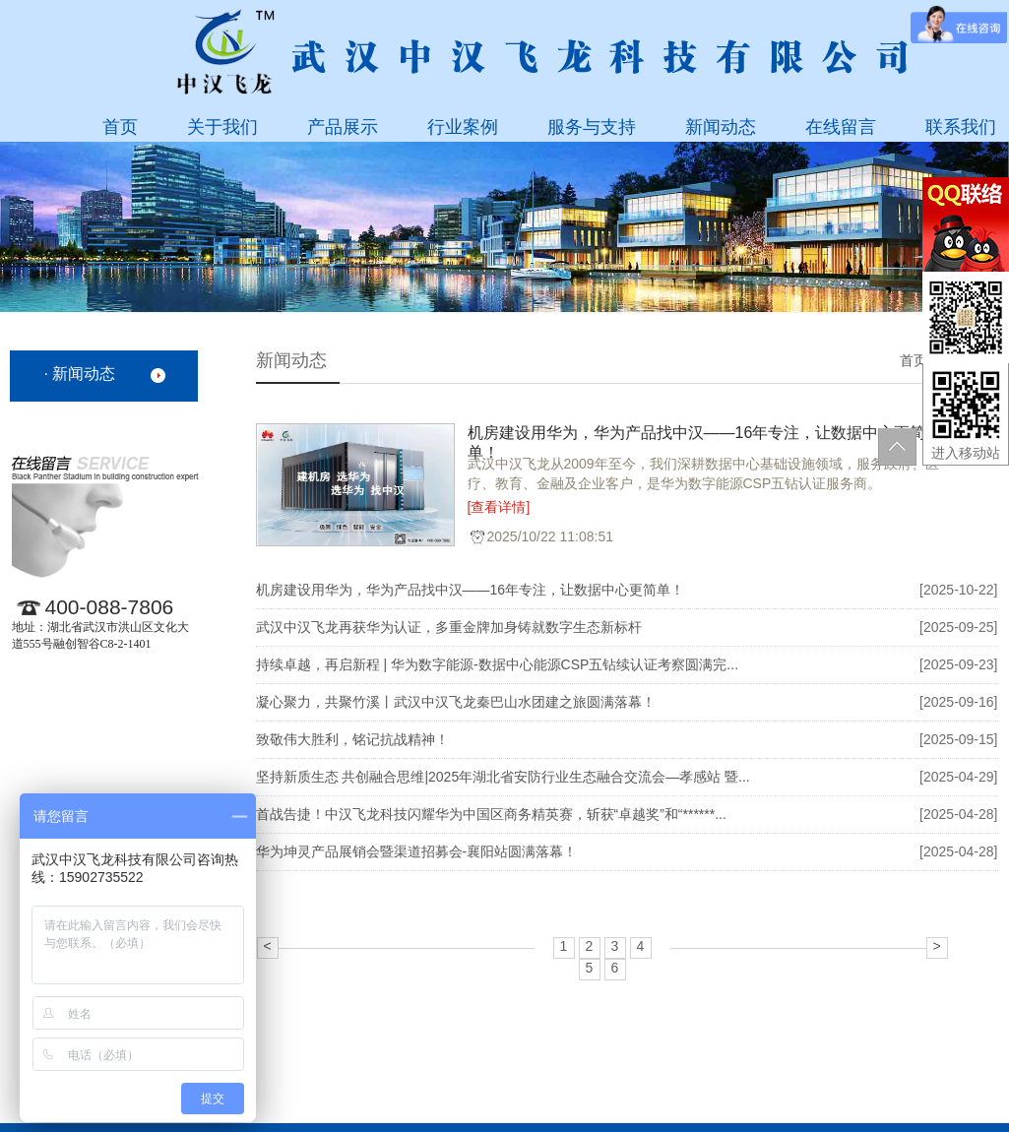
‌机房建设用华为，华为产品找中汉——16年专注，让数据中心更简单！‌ (697, 439)
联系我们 (960, 127)
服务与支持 (591, 127)
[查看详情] (499, 507)
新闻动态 (720, 127)
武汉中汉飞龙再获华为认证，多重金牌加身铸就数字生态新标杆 (449, 627)
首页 (120, 127)
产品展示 (342, 127)
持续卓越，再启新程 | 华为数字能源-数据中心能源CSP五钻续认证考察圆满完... (497, 664)
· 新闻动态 (80, 373)
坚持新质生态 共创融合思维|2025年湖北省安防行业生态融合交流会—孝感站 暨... (503, 777)
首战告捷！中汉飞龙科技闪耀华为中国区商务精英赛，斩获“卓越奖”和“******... (491, 814)
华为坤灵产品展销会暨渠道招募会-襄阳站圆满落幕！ (417, 851)
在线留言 (840, 127)
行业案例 (462, 127)
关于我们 (222, 127)
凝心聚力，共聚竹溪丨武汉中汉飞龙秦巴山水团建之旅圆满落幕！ (456, 702)
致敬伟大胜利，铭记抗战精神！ (352, 739)
